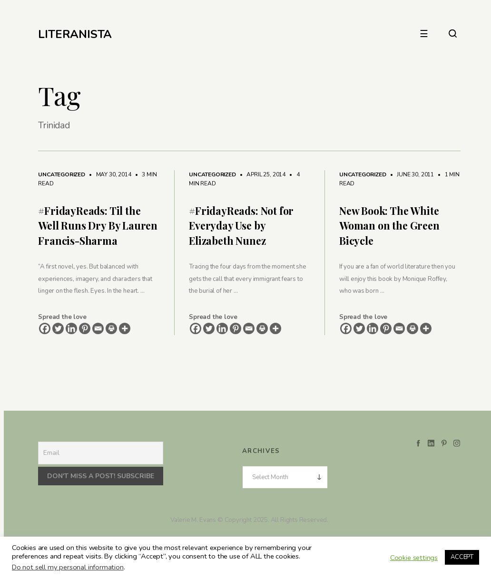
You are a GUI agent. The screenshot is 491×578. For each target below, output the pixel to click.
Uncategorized (61, 174)
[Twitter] (58, 328)
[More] (124, 328)
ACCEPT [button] (462, 557)
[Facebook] (44, 328)
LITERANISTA (75, 34)
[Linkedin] (71, 328)
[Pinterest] (84, 328)
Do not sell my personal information (68, 567)
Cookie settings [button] (414, 557)
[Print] (111, 328)
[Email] (98, 328)
